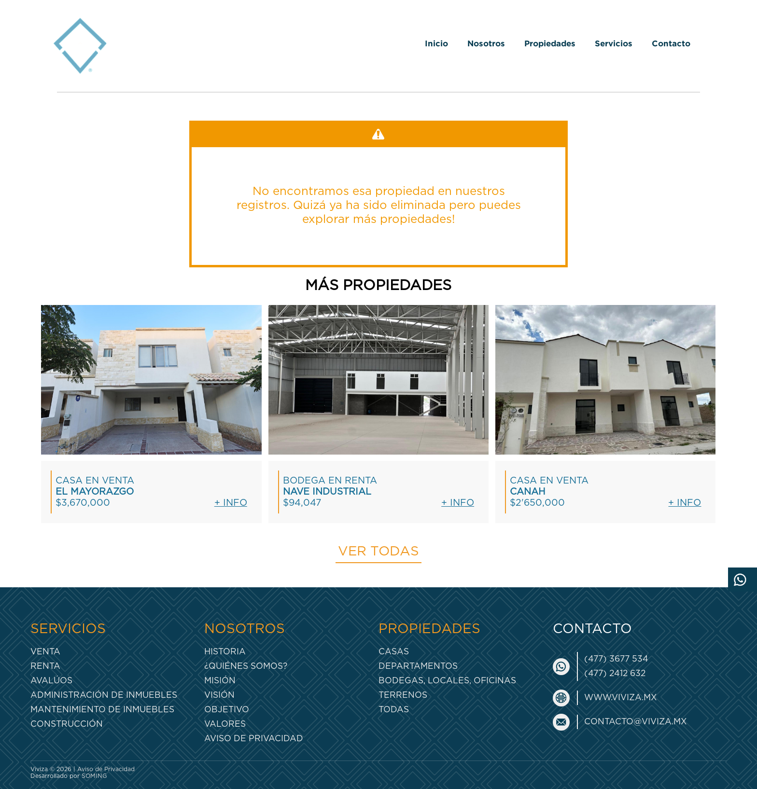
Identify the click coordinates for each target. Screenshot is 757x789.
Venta (45, 652)
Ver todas (378, 551)
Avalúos (51, 681)
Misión (220, 681)
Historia (225, 652)
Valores (225, 724)
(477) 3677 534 (616, 659)
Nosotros (486, 43)
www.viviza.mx (620, 697)
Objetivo (226, 710)
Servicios (613, 43)
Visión (219, 695)
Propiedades (549, 43)
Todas (393, 710)
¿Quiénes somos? (245, 666)
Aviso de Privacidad (253, 738)
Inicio (436, 43)
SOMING (94, 776)
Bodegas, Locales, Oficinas (447, 681)
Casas (393, 652)
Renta (45, 666)
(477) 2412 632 (614, 673)
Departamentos (418, 666)
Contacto (671, 43)
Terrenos (402, 695)
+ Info (230, 503)
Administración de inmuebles (103, 695)
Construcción (66, 724)
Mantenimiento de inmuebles (102, 710)
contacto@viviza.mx (635, 722)
